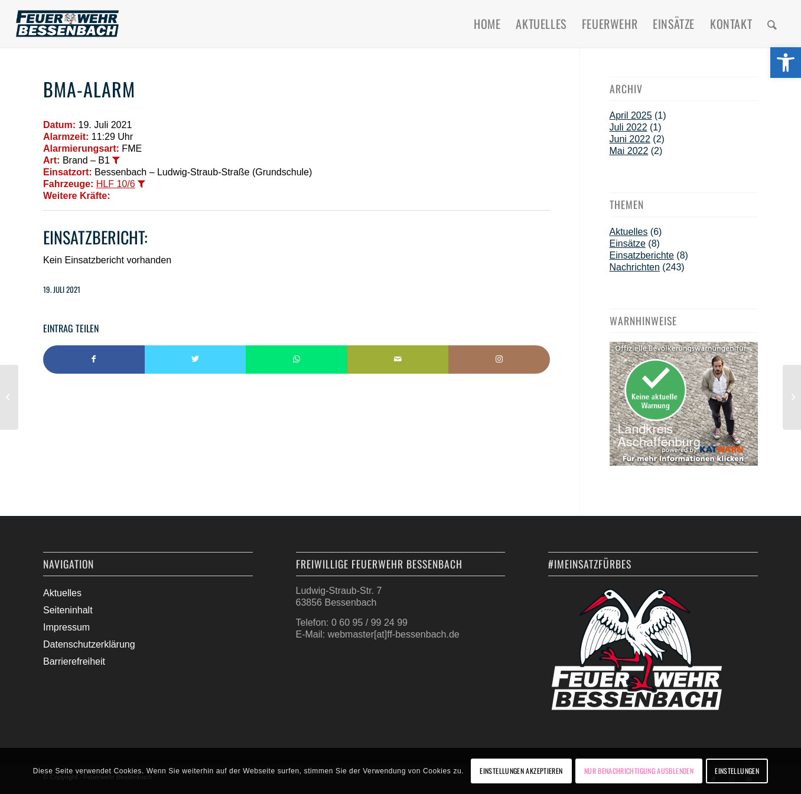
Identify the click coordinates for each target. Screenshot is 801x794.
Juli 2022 (628, 127)
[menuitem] (487, 23)
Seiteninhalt (68, 610)
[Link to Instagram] (499, 359)
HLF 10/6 (115, 184)
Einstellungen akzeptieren (521, 771)
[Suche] (772, 23)
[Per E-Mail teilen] (398, 359)
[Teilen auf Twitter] (195, 359)
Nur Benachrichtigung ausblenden (638, 771)
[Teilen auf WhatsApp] (296, 359)
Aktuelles (629, 232)
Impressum (66, 627)
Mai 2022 (629, 151)
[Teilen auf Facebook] (94, 359)
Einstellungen (737, 771)
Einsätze (628, 243)
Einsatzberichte (642, 255)
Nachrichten (635, 267)
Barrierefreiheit (74, 661)
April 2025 (631, 115)
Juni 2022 (630, 139)
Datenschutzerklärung (89, 644)
